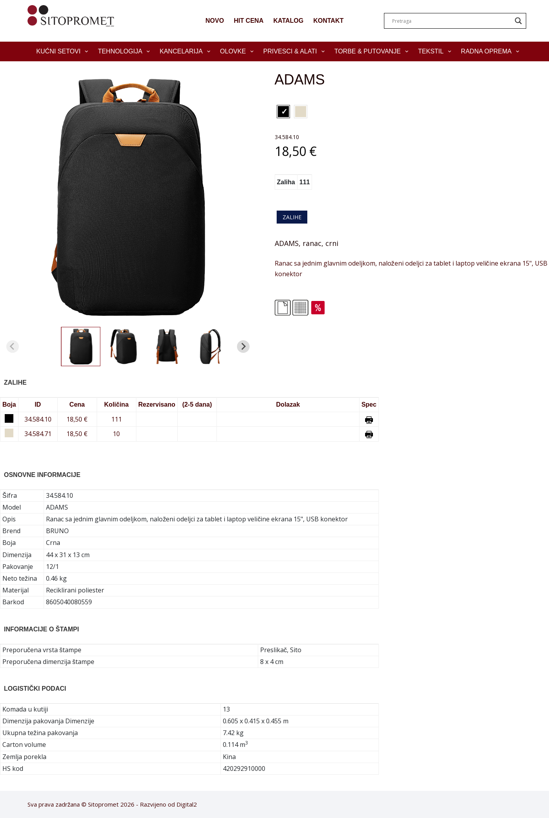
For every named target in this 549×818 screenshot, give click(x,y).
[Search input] (451, 20)
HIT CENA (249, 20)
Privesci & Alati (295, 51)
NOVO (215, 20)
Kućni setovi (63, 51)
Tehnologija (125, 51)
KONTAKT (328, 20)
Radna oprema (491, 51)
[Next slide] (243, 346)
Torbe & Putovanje (372, 51)
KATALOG (288, 20)
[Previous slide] (12, 346)
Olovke (238, 51)
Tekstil (436, 51)
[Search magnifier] (518, 20)
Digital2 (186, 804)
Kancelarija (186, 51)
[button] (80, 346)
